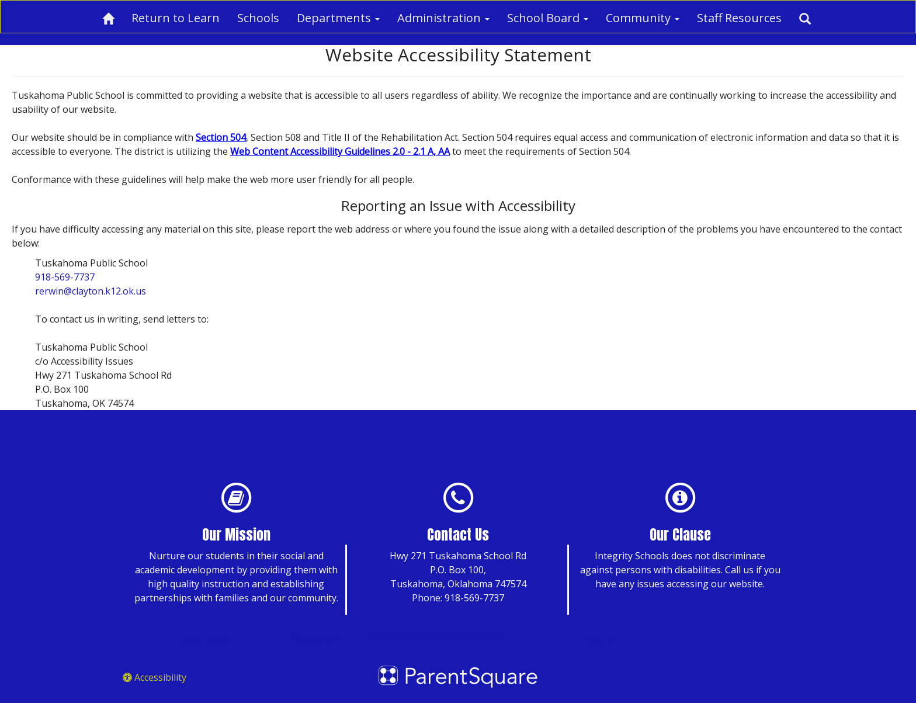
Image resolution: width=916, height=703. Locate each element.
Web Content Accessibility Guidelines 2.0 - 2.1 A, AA (340, 151)
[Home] (108, 17)
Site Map (205, 639)
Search (314, 639)
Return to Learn (175, 18)
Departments (338, 18)
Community (642, 18)
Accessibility (154, 677)
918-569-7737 (65, 277)
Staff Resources (739, 18)
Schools (258, 18)
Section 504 (221, 137)
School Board (547, 18)
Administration (443, 18)
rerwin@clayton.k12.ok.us (90, 291)
